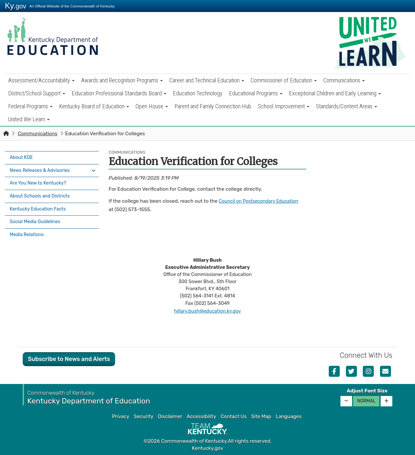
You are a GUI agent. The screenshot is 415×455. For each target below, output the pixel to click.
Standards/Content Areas (346, 106)
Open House (152, 106)
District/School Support (36, 93)
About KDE (22, 157)
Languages (289, 416)
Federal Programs (30, 106)
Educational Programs (255, 93)
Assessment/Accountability (41, 80)
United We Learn (29, 119)
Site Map (261, 416)
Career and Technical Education (206, 80)
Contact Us (233, 416)
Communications (344, 80)
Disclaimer (170, 416)
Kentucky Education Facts (40, 203)
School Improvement (283, 106)
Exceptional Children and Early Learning (335, 93)
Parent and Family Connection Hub (212, 106)
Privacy (120, 416)
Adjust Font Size (367, 391)
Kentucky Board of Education (94, 106)
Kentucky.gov (207, 448)
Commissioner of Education (284, 80)
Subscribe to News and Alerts (69, 359)
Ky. (15, 5)
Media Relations (28, 225)
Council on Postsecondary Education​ (262, 201)
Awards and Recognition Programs (122, 80)
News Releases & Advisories (42, 168)
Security (143, 416)
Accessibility (201, 416)
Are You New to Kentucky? (40, 180)
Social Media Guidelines (37, 214)
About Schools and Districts (42, 191)
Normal (366, 401)
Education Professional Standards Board (119, 93)
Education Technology (197, 93)
